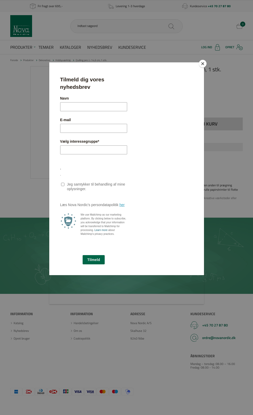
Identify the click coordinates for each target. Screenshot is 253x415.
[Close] (203, 63)
